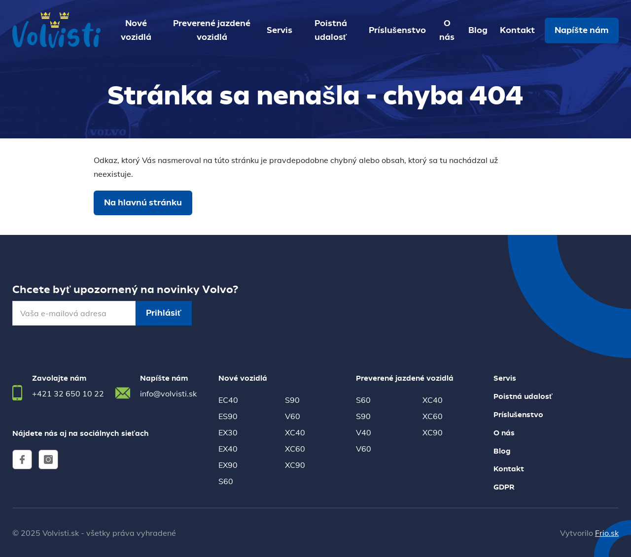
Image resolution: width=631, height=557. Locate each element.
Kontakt (517, 30)
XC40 (295, 432)
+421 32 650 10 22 (68, 393)
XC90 (295, 465)
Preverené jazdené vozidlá (211, 30)
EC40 (228, 400)
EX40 (228, 449)
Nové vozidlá (136, 30)
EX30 (228, 432)
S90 (292, 400)
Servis (279, 30)
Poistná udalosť (331, 30)
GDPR (504, 487)
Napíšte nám (582, 30)
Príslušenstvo (397, 30)
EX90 (228, 465)
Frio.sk (607, 533)
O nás (447, 30)
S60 (225, 481)
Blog (478, 30)
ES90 (228, 416)
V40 (363, 432)
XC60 (295, 449)
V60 (292, 416)
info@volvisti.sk (168, 393)
